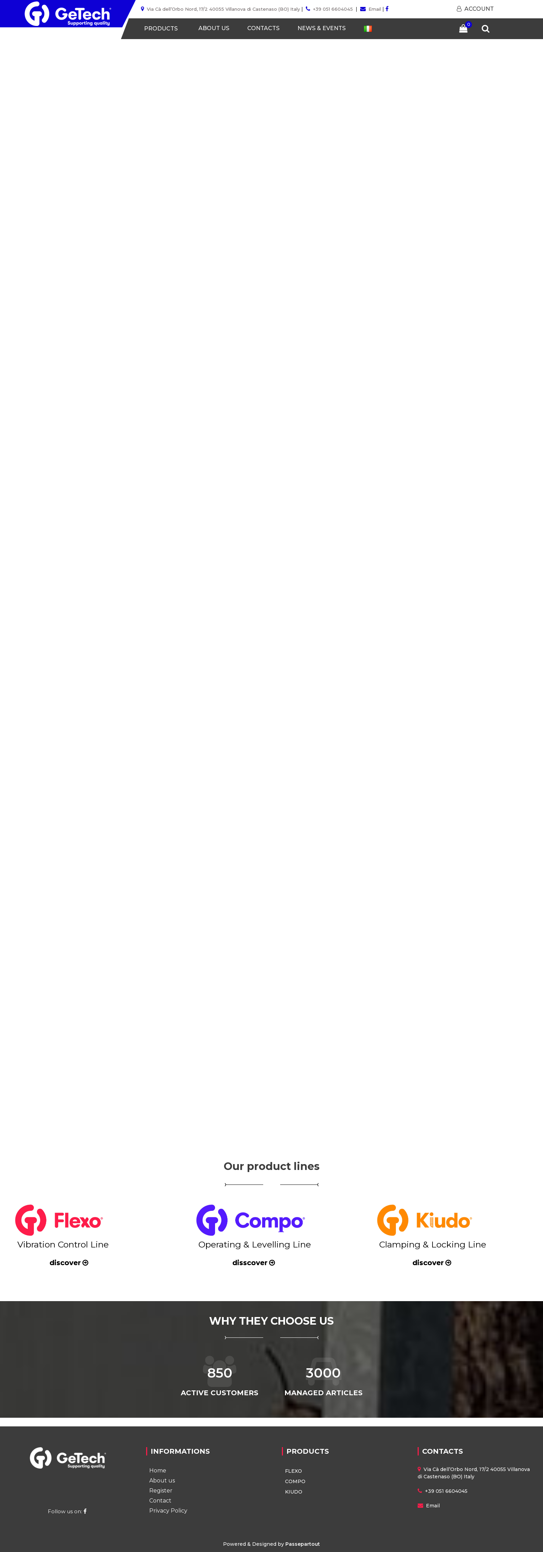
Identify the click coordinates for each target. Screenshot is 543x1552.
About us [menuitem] (162, 1480)
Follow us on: (68, 1511)
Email (374, 9)
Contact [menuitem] (160, 1500)
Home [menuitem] (157, 1470)
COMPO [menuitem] (295, 1481)
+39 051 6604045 (333, 9)
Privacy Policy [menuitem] (168, 1510)
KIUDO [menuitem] (293, 1492)
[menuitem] (368, 28)
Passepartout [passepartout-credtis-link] (302, 1544)
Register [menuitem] (160, 1490)
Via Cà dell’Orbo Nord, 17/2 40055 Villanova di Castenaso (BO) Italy (223, 9)
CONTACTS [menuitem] (263, 28)
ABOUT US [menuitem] (213, 28)
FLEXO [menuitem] (293, 1471)
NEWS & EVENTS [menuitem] (321, 28)
